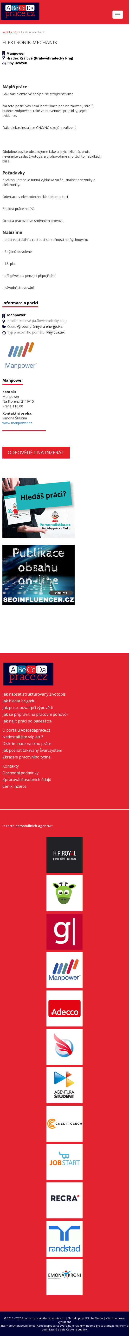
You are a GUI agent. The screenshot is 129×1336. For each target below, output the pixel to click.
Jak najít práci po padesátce (27, 721)
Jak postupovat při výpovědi (27, 707)
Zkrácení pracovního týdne (26, 757)
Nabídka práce (10, 32)
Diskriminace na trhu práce (26, 743)
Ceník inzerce (14, 786)
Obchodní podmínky (20, 772)
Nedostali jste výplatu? (22, 737)
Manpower (15, 53)
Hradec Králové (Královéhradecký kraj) (39, 58)
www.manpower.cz (17, 423)
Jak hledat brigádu (18, 701)
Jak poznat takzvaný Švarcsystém (32, 750)
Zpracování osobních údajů (26, 779)
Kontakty (10, 766)
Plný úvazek (16, 63)
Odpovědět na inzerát (36, 452)
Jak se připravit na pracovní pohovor (35, 714)
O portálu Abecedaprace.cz (26, 730)
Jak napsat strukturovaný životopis (34, 694)
